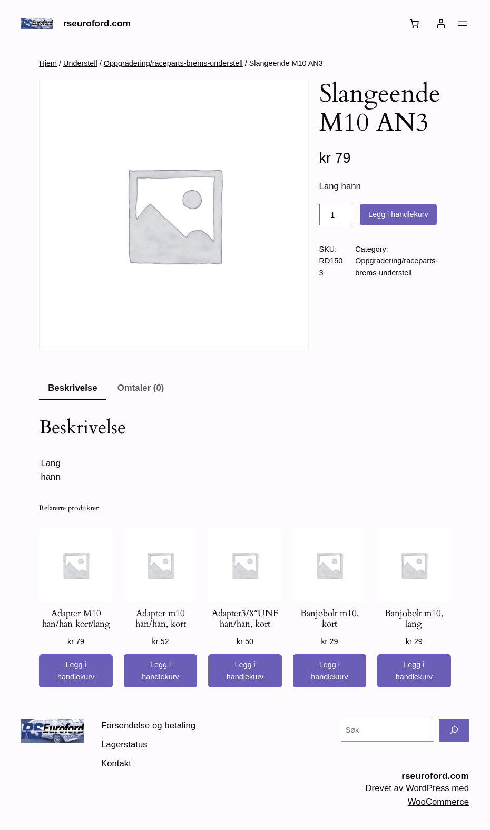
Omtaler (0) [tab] (140, 388)
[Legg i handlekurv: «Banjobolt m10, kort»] (329, 671)
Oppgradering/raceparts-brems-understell (173, 63)
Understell (80, 63)
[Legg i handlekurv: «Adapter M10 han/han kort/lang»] (75, 671)
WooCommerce (438, 802)
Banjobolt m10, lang (414, 618)
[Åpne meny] (462, 23)
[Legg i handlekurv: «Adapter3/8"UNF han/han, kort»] (244, 671)
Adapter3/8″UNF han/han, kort (245, 618)
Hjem (48, 63)
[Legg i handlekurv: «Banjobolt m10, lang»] (413, 671)
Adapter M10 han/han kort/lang (76, 618)
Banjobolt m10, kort (329, 618)
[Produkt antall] (336, 215)
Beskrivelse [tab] (72, 388)
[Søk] (454, 730)
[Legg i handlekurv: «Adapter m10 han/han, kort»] (160, 671)
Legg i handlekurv (398, 214)
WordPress (427, 788)
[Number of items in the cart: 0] (415, 24)
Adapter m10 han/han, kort (160, 618)
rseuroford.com (97, 23)
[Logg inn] (441, 24)
